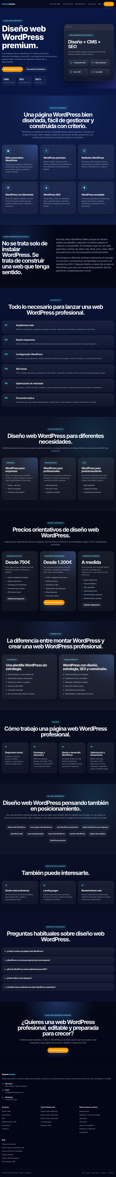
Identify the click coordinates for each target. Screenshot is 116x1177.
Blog (99, 4)
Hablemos (108, 4)
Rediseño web (46, 1125)
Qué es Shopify (7, 1155)
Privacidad (95, 1173)
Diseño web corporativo (49, 1118)
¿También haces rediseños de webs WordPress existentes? (31, 987)
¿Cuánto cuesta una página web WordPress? (25, 951)
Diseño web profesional (49, 1115)
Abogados (83, 1118)
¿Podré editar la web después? (19, 978)
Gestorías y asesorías (87, 1129)
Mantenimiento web (9, 1122)
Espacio (8, 1074)
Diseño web (6, 1111)
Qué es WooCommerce (10, 1158)
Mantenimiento (80, 4)
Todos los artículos (9, 1144)
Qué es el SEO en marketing (12, 1151)
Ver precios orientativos (36, 69)
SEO (3, 1118)
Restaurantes (84, 1111)
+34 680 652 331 (11, 1100)
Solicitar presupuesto (12, 69)
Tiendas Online (68, 4)
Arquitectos (83, 1132)
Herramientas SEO (8, 1162)
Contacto (5, 1129)
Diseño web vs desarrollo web (13, 1148)
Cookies (103, 1173)
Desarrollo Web (55, 4)
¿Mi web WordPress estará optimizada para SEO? (27, 969)
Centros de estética (86, 1125)
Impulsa (8, 4)
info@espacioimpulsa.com (14, 1092)
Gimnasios (83, 1122)
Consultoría (92, 4)
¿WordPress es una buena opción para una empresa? (28, 960)
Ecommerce (6, 1115)
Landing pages (46, 1122)
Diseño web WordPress (49, 1111)
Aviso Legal (86, 1173)
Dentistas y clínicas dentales (89, 1115)
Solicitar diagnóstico (92, 605)
